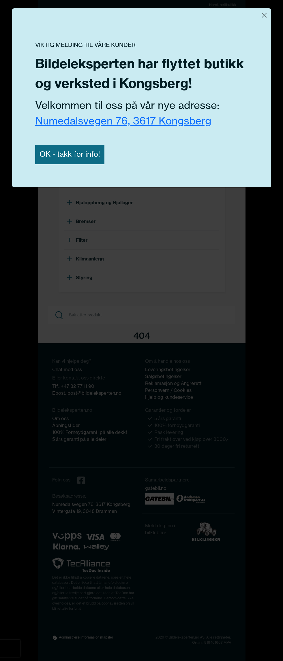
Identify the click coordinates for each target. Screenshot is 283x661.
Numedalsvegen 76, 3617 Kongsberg (123, 120)
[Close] (264, 15)
